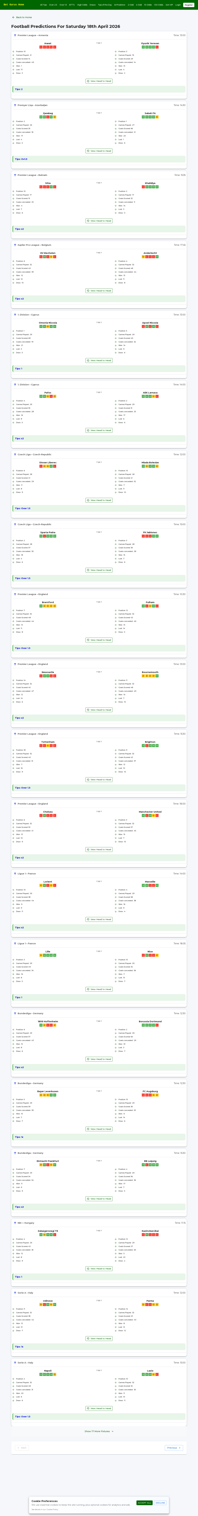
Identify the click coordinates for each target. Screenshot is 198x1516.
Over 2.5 (53, 5)
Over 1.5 (63, 5)
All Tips (43, 5)
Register (188, 5)
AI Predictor (119, 5)
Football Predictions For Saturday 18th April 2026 (65, 26)
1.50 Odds (158, 5)
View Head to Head (99, 81)
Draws (92, 5)
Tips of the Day (105, 5)
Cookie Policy (52, 1509)
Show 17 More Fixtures (99, 1431)
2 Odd (131, 5)
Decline (160, 1503)
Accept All (144, 1502)
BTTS (72, 5)
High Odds (82, 5)
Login (178, 5)
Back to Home (22, 17)
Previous (174, 1448)
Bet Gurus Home (14, 4)
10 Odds (148, 5)
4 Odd (139, 5)
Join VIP (169, 5)
